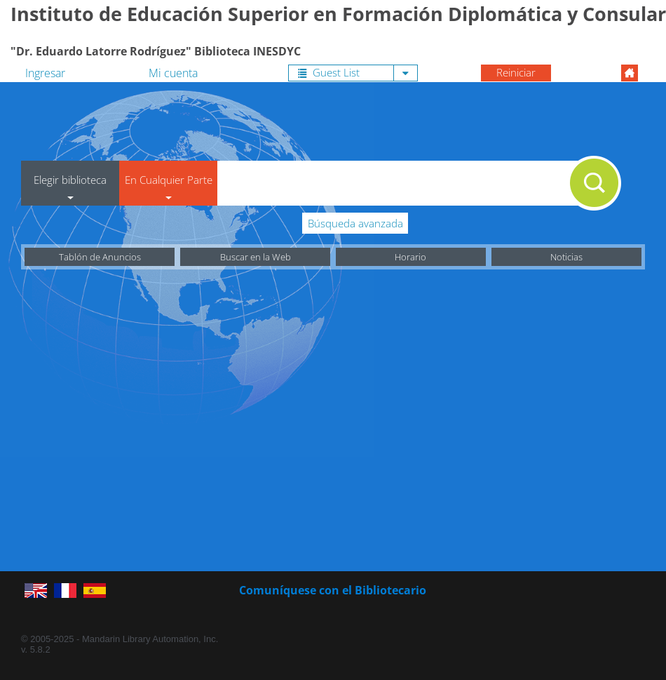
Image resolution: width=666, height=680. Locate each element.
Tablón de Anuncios (100, 257)
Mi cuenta (173, 73)
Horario (410, 257)
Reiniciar (516, 72)
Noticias (566, 257)
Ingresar (45, 73)
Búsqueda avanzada (355, 223)
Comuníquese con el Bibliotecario (332, 590)
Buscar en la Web (255, 257)
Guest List (328, 72)
